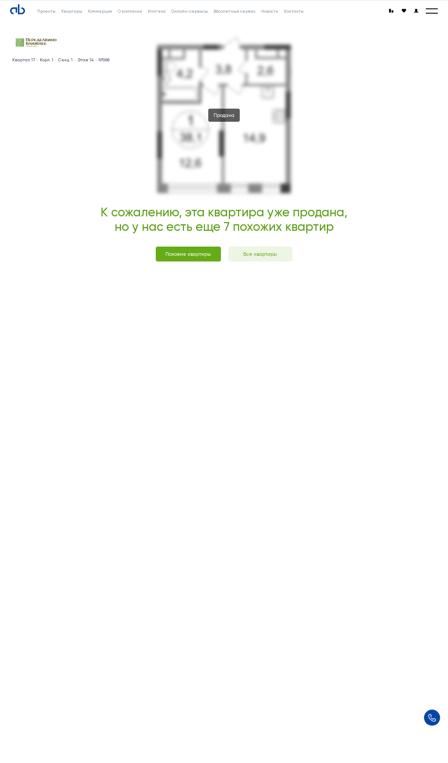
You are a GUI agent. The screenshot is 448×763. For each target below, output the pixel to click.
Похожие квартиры (188, 254)
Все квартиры (260, 254)
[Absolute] (17, 9)
